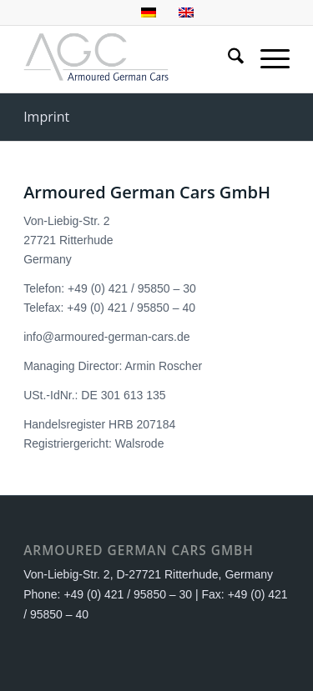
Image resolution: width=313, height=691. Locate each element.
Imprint (46, 117)
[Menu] (267, 59)
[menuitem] (227, 59)
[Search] (227, 59)
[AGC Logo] (129, 59)
